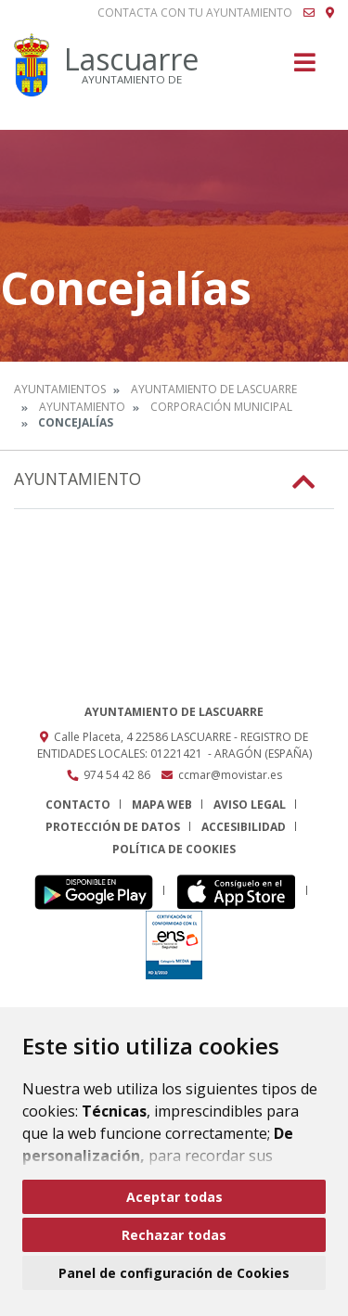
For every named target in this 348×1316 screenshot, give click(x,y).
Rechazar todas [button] (174, 1235)
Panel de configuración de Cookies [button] (174, 1273)
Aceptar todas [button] (174, 1197)
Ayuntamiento (82, 407)
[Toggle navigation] (305, 68)
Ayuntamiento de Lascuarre (214, 389)
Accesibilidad (243, 827)
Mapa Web (162, 804)
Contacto (77, 804)
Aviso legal (249, 804)
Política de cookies (174, 849)
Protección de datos (112, 827)
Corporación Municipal (221, 407)
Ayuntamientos (60, 389)
